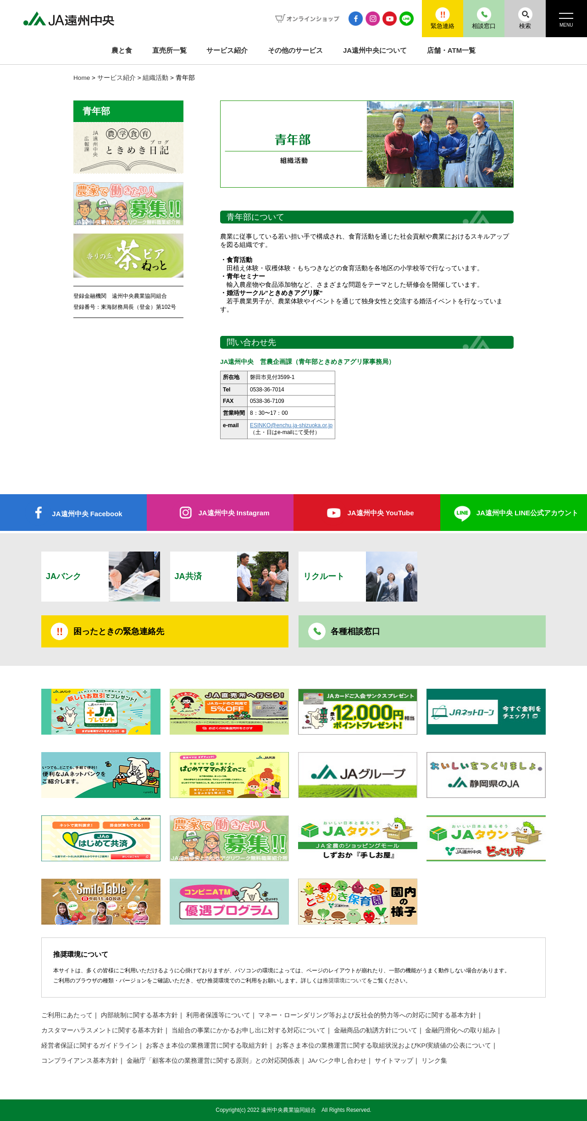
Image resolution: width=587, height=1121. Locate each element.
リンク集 (434, 1060)
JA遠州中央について (375, 50)
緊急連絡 (442, 18)
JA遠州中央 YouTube (380, 513)
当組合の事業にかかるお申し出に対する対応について (249, 1030)
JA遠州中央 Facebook (87, 514)
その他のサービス (295, 50)
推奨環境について (345, 980)
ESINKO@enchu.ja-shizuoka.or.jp (291, 425)
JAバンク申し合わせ (337, 1060)
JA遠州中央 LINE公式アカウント (527, 513)
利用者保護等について (218, 1015)
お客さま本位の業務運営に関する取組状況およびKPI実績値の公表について (384, 1045)
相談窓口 (484, 18)
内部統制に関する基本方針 (139, 1015)
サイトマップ (394, 1060)
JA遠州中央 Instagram (233, 513)
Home (81, 77)
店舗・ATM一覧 (451, 50)
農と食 (121, 50)
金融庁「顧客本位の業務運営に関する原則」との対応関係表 (213, 1060)
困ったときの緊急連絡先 (118, 631)
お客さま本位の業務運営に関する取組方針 (207, 1045)
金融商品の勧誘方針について (375, 1030)
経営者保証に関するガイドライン (89, 1045)
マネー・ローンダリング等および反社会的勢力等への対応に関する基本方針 (367, 1015)
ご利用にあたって (67, 1015)
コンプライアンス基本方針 (79, 1060)
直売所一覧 (169, 50)
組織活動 (155, 77)
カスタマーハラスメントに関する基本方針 (102, 1030)
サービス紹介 (227, 50)
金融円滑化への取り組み (460, 1030)
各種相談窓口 (355, 631)
